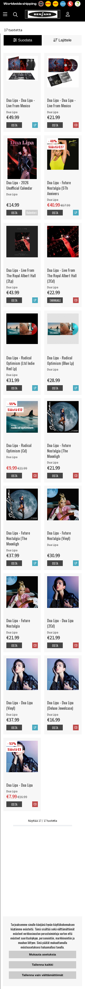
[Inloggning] (68, 14)
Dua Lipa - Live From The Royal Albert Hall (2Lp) (21, 276)
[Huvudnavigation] (5, 15)
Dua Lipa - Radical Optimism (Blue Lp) (60, 360)
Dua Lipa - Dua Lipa (19, 785)
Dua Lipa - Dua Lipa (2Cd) (60, 623)
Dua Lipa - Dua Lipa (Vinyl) (19, 705)
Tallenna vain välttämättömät (42, 975)
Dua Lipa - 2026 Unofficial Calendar (19, 185)
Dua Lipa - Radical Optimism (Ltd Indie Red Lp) (20, 363)
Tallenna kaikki (42, 964)
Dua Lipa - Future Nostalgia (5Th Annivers (59, 188)
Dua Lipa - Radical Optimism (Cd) (19, 448)
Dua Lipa (11, 112)
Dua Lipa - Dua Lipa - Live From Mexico (20, 103)
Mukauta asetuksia (42, 954)
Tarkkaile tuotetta (55, 303)
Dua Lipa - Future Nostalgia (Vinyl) (59, 535)
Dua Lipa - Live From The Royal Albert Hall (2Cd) (62, 276)
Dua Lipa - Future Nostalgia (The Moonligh (59, 451)
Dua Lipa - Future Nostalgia (18, 623)
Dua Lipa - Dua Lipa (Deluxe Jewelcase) (60, 705)
